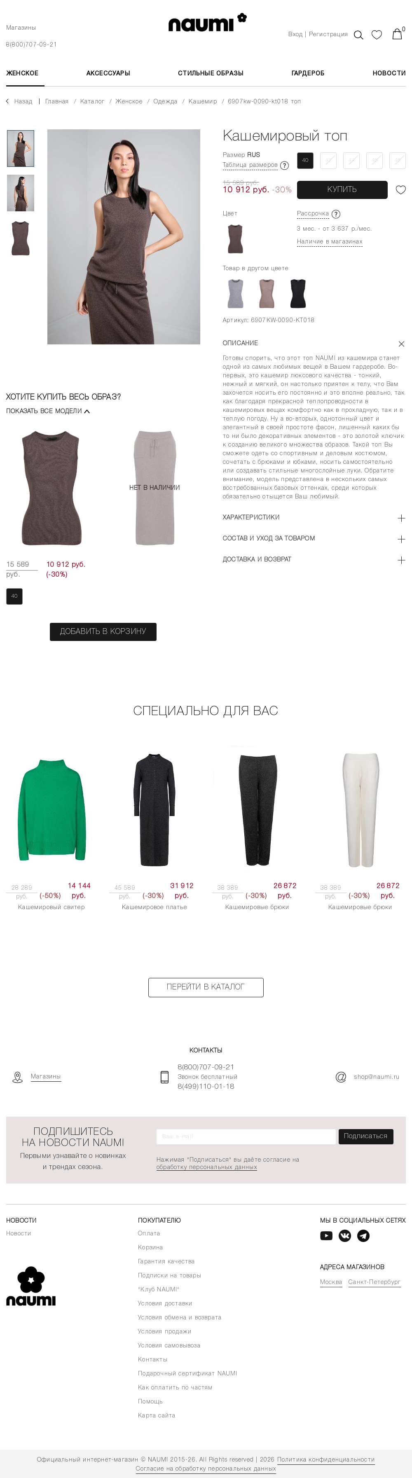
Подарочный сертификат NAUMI (187, 1374)
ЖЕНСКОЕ (22, 74)
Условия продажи (165, 1332)
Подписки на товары (169, 1276)
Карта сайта (157, 1416)
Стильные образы (210, 74)
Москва (331, 1282)
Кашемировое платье (154, 907)
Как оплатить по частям (175, 1388)
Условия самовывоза (169, 1346)
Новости (389, 74)
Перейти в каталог (206, 987)
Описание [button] (240, 343)
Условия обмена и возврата (180, 1318)
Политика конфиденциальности (326, 1460)
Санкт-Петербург (375, 1282)
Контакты (153, 1360)
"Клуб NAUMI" (159, 1290)
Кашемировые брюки (257, 907)
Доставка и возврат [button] (257, 560)
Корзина (150, 1248)
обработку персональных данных (207, 1167)
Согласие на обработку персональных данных (206, 1469)
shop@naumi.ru (368, 1077)
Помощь (150, 1402)
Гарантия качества (166, 1262)
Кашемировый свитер (51, 907)
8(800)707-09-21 (31, 45)
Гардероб (308, 74)
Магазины (21, 28)
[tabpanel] (123, 244)
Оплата (149, 1234)
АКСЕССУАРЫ (108, 74)
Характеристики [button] (251, 518)
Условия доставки (165, 1304)
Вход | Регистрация (318, 34)
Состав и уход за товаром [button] (269, 539)
